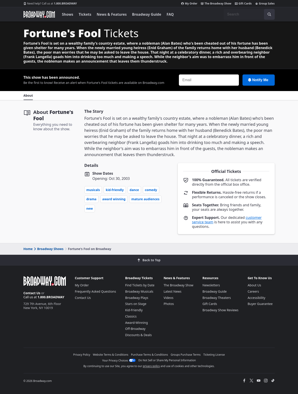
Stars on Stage (135, 304)
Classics (131, 316)
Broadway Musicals (139, 291)
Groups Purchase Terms (186, 355)
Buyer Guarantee (260, 304)
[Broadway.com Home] (39, 14)
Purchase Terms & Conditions (149, 355)
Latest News (173, 291)
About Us (254, 285)
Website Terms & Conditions (110, 355)
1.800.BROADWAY (50, 3)
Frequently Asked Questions (95, 291)
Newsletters (211, 285)
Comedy (151, 190)
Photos (169, 304)
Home (28, 249)
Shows (67, 14)
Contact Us (32, 293)
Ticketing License (214, 355)
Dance (134, 190)
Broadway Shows (48, 249)
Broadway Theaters (216, 298)
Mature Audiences (145, 199)
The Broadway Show (216, 3)
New (89, 208)
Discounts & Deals (138, 335)
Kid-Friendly (115, 190)
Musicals (93, 190)
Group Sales (264, 3)
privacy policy (151, 366)
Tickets (85, 14)
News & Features (112, 14)
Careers (253, 291)
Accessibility (256, 298)
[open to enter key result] (269, 14)
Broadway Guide (146, 14)
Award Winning (114, 199)
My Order (189, 3)
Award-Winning (136, 322)
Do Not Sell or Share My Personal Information (167, 360)
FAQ (170, 14)
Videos (169, 298)
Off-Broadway (135, 329)
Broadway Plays (136, 298)
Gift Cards (243, 3)
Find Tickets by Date (139, 285)
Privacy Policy (81, 355)
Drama (91, 199)
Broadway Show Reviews (220, 310)
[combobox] (249, 14)
